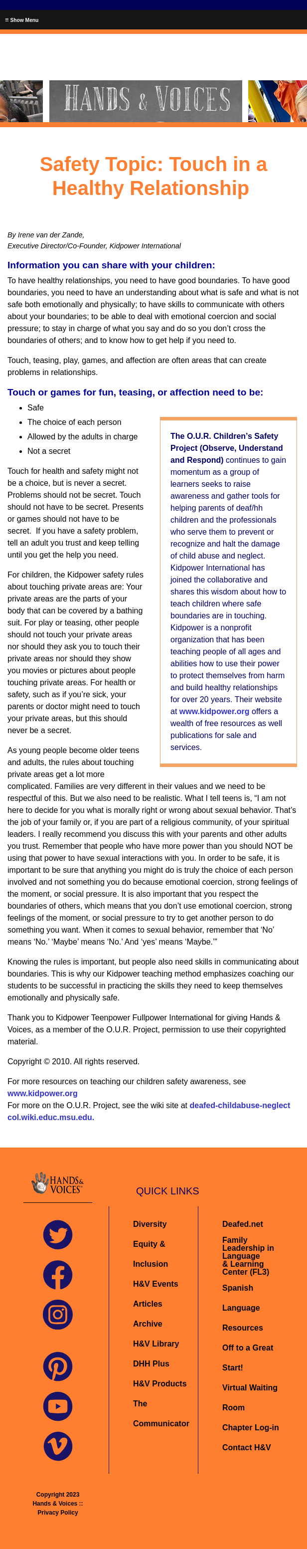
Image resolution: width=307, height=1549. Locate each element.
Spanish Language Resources (242, 1308)
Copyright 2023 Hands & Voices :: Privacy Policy (57, 1503)
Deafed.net (242, 1224)
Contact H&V (246, 1447)
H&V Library (156, 1344)
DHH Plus (151, 1363)
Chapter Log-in (250, 1427)
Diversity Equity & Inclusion (151, 1244)
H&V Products (160, 1383)
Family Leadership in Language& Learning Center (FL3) (248, 1256)
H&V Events (155, 1284)
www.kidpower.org (214, 711)
